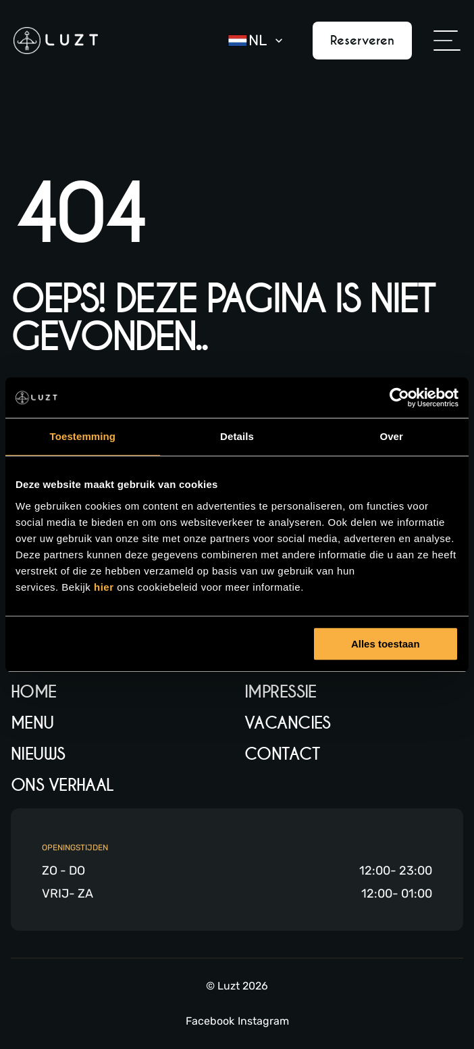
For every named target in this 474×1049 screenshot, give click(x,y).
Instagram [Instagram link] (263, 1021)
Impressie (280, 691)
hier (105, 587)
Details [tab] (237, 436)
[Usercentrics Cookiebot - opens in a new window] (399, 397)
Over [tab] (391, 436)
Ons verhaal (62, 785)
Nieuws (38, 753)
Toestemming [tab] (83, 436)
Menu (32, 722)
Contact (281, 753)
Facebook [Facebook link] (210, 1021)
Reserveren (362, 40)
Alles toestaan (385, 644)
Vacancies (287, 722)
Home (34, 691)
